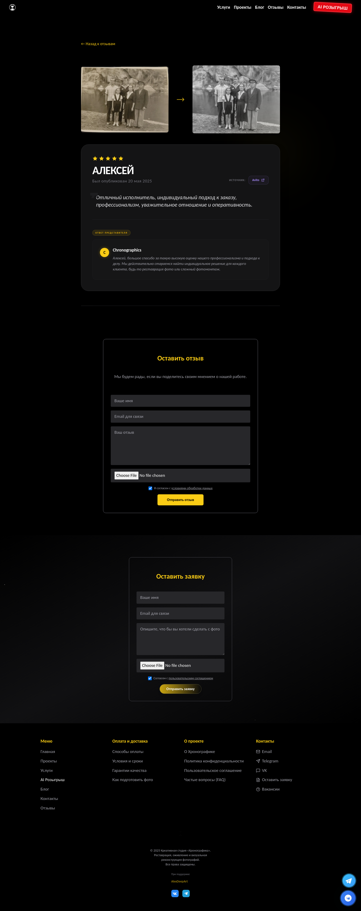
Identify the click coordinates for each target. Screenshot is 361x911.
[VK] (175, 893)
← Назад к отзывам (98, 43)
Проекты (242, 7)
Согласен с (183, 678)
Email (264, 751)
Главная (48, 751)
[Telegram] (186, 893)
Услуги (223, 7)
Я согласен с (183, 488)
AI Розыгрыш (332, 7)
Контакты (296, 7)
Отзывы (275, 7)
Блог (259, 7)
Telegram (267, 761)
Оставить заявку (274, 779)
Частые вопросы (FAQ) (205, 779)
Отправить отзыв (180, 500)
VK (261, 770)
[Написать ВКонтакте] (348, 898)
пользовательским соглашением (191, 678)
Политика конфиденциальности (214, 761)
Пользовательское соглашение (213, 770)
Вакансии (268, 789)
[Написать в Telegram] (349, 880)
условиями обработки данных (192, 488)
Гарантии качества (129, 770)
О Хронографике (199, 751)
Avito (258, 180)
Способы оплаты (127, 751)
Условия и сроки (127, 761)
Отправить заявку (180, 689)
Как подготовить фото (132, 779)
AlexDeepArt (179, 881)
